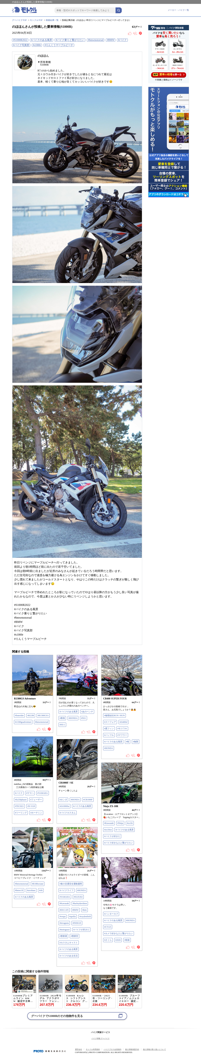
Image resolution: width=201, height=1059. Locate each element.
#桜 (127, 741)
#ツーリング (21, 812)
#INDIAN (77, 923)
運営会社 (78, 1049)
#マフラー (122, 735)
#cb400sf (123, 722)
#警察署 (63, 936)
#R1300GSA (43, 715)
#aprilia (72, 916)
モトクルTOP (36, 20)
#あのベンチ (87, 711)
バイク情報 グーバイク (100, 1038)
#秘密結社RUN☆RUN (114, 715)
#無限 (135, 741)
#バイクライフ (66, 890)
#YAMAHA (42, 793)
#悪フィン (109, 728)
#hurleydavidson (80, 903)
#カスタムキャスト (69, 942)
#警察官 (74, 936)
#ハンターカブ (111, 914)
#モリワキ (122, 728)
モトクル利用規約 (93, 1049)
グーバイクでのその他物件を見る (57, 1015)
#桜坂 (127, 940)
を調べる (168, 74)
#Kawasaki (109, 823)
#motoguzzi (65, 929)
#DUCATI (64, 910)
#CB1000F (88, 799)
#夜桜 (62, 718)
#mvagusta (64, 923)
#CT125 (107, 927)
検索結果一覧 (52, 20)
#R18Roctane (37, 884)
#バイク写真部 (21, 45)
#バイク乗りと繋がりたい (70, 40)
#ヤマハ (30, 793)
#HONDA (73, 718)
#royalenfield (85, 916)
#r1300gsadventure (23, 722)
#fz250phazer (21, 799)
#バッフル (109, 735)
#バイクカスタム (68, 812)
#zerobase (31, 890)
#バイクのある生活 (69, 956)
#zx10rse (108, 829)
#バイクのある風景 (41, 40)
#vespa (62, 916)
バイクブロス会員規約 (112, 1049)
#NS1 (83, 718)
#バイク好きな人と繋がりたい (118, 843)
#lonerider (19, 715)
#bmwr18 (19, 890)
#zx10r (130, 823)
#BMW (110, 40)
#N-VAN (31, 806)
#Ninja (120, 823)
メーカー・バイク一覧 (178, 10)
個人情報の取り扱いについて (154, 1049)
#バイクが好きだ (112, 836)
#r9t (40, 890)
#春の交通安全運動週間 (71, 884)
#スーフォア (110, 722)
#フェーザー (36, 799)
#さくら (108, 940)
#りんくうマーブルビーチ (59, 45)
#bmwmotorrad (95, 40)
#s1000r (37, 45)
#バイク (122, 40)
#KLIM (30, 715)
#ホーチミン (36, 812)
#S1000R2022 (20, 40)
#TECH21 (19, 806)
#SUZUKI (78, 897)
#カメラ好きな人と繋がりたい (118, 933)
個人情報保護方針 (132, 1049)
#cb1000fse (64, 806)
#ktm (84, 910)
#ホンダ (63, 799)
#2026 (118, 940)
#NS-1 (62, 724)
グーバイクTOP (19, 20)
